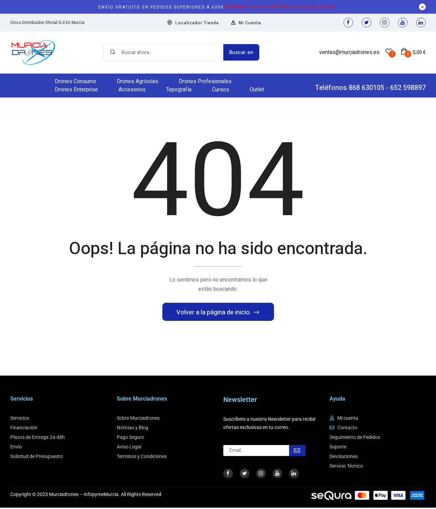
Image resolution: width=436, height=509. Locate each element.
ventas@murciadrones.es (349, 52)
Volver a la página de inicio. (214, 313)
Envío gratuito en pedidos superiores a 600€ (218, 7)
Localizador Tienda (193, 23)
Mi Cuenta (246, 23)
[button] (413, 52)
